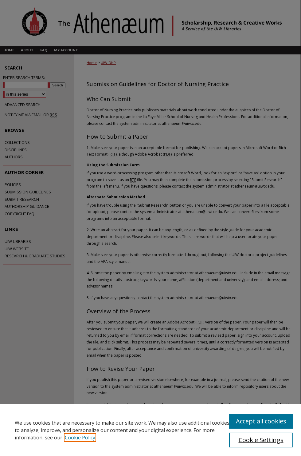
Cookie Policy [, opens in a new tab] (80, 437)
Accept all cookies (261, 421)
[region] (150, 430)
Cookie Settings (261, 440)
